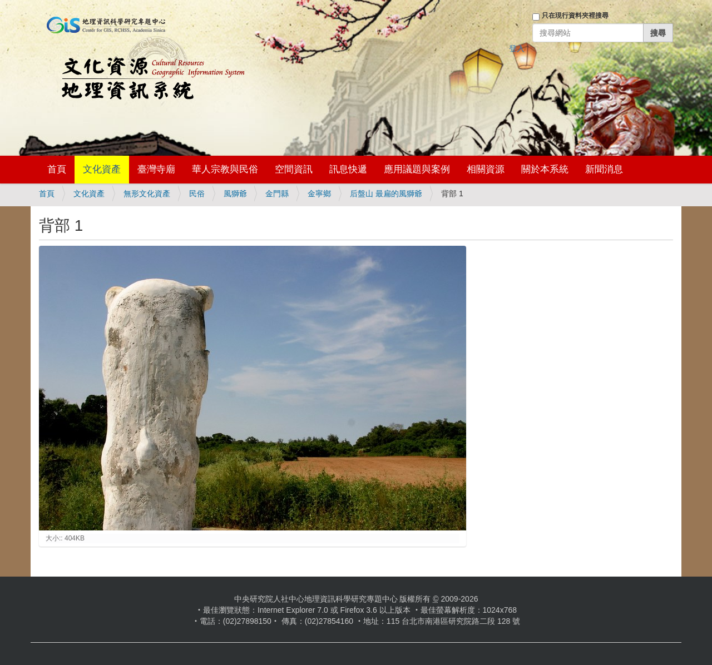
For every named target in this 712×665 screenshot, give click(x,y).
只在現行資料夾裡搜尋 (575, 15)
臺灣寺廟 (156, 169)
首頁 (56, 169)
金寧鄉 (319, 193)
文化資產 (102, 169)
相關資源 (486, 169)
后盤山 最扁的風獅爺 (386, 193)
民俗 (197, 193)
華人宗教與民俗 (225, 169)
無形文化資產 (146, 193)
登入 (517, 48)
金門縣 (277, 193)
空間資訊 (294, 169)
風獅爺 (235, 193)
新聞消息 (604, 169)
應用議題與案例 (417, 169)
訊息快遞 (348, 169)
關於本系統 (544, 169)
